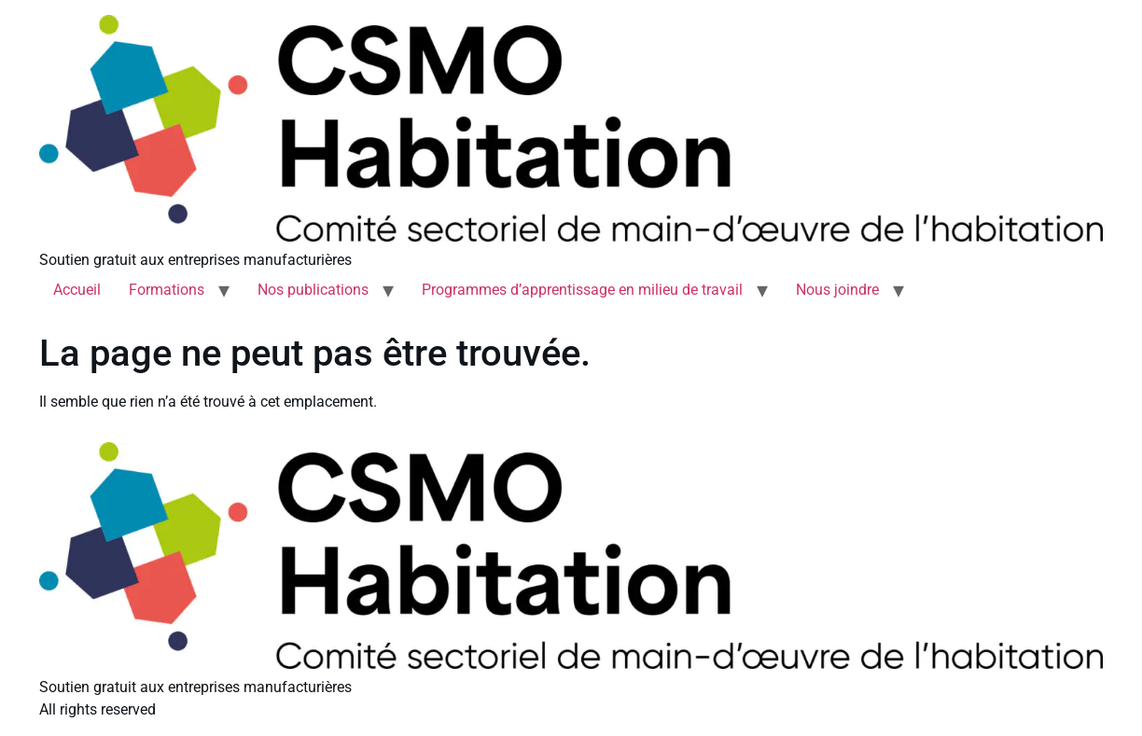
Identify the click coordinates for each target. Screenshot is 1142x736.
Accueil (77, 290)
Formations (166, 290)
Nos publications (313, 290)
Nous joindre (837, 290)
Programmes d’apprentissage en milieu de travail (582, 290)
